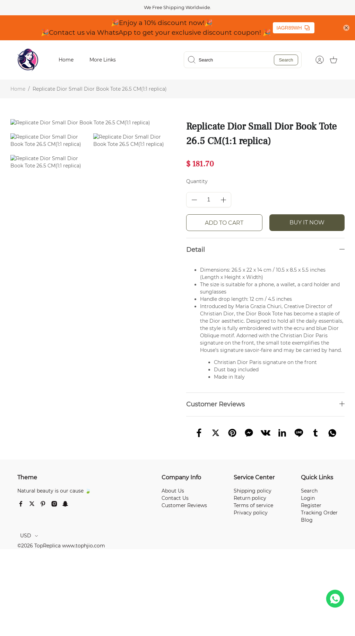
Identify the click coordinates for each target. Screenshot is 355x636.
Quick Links (317, 477)
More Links (102, 60)
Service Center (254, 477)
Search (286, 60)
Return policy (250, 498)
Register (311, 505)
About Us (173, 491)
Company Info (181, 477)
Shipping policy (252, 491)
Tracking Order (319, 513)
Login (308, 498)
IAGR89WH (293, 28)
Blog (307, 520)
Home (66, 60)
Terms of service (253, 505)
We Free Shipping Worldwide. (177, 7)
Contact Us (175, 498)
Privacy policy (251, 513)
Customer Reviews (184, 505)
